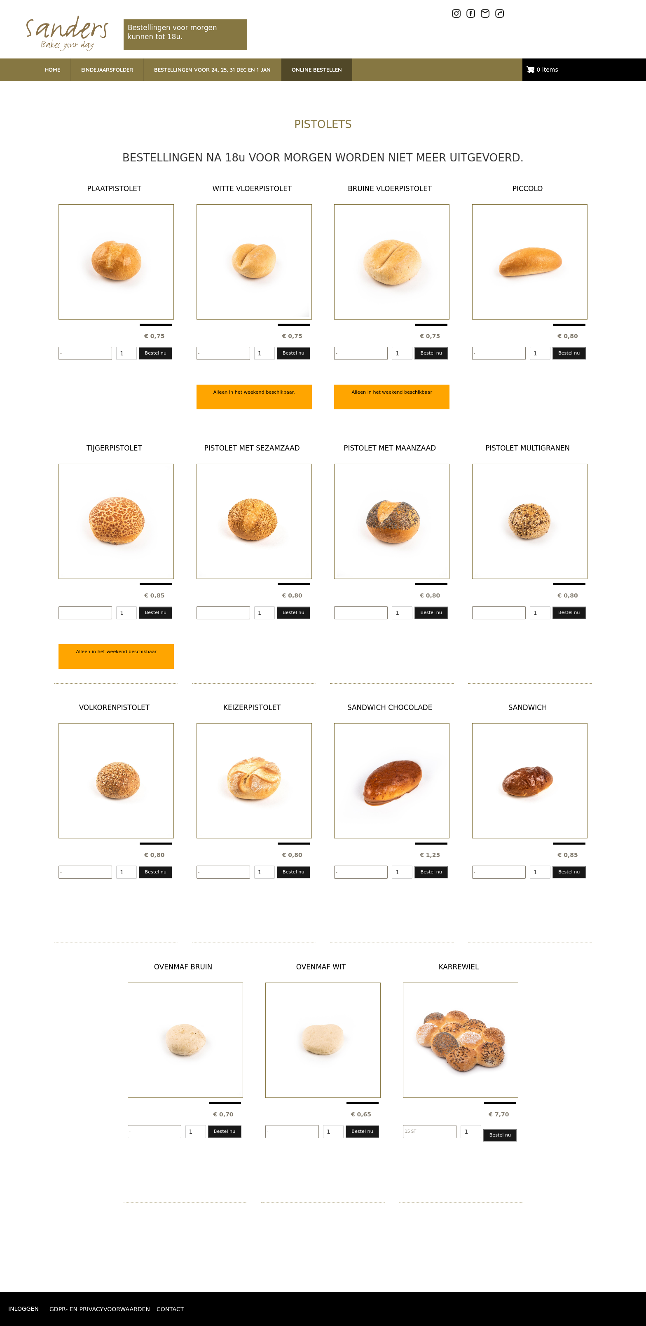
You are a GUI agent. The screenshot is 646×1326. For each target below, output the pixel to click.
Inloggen (23, 1308)
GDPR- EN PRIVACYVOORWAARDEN (99, 1309)
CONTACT (170, 1309)
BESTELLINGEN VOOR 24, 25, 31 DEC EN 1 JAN (212, 69)
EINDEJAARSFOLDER (107, 69)
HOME (52, 69)
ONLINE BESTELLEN (317, 69)
